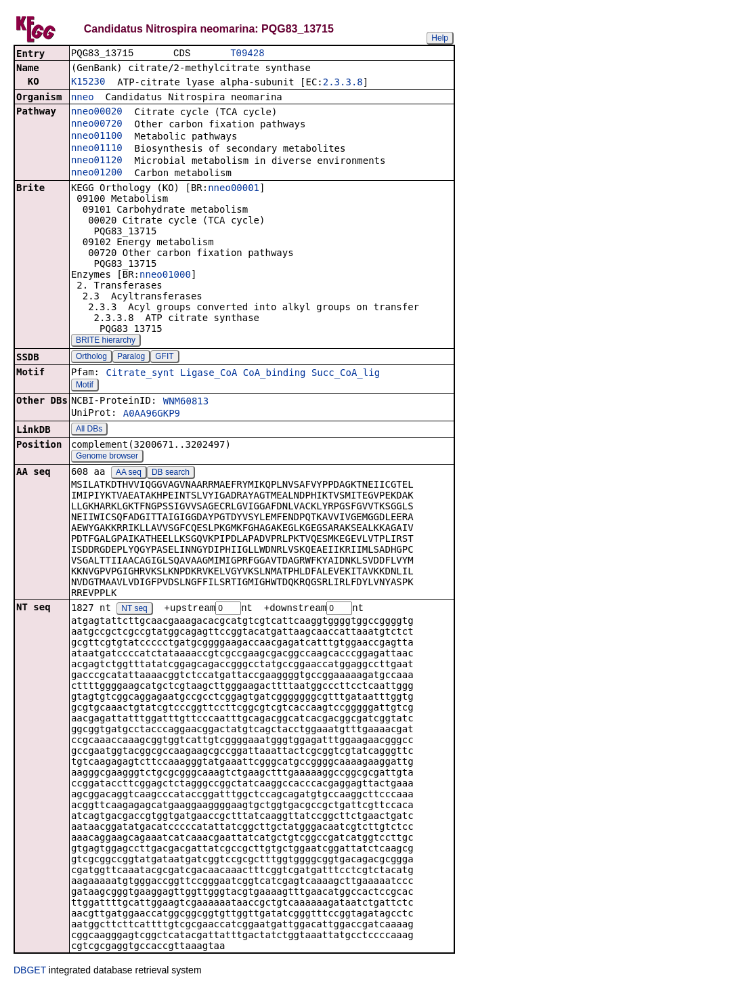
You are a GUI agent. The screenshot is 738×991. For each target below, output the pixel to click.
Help (439, 38)
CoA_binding (274, 373)
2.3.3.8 (343, 83)
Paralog (131, 357)
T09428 (247, 53)
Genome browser (107, 457)
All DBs (89, 430)
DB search (171, 473)
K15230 (88, 82)
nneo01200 (97, 173)
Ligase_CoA (208, 373)
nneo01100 (97, 136)
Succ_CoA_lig (345, 373)
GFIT (164, 357)
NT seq (134, 610)
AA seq (129, 473)
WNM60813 (186, 402)
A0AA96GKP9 (151, 414)
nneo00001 (233, 189)
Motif (84, 386)
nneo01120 (97, 161)
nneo (82, 98)
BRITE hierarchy (105, 341)
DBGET (30, 972)
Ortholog (91, 357)
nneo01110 (97, 149)
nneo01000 (165, 275)
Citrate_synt (140, 373)
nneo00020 (97, 112)
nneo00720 (97, 124)
